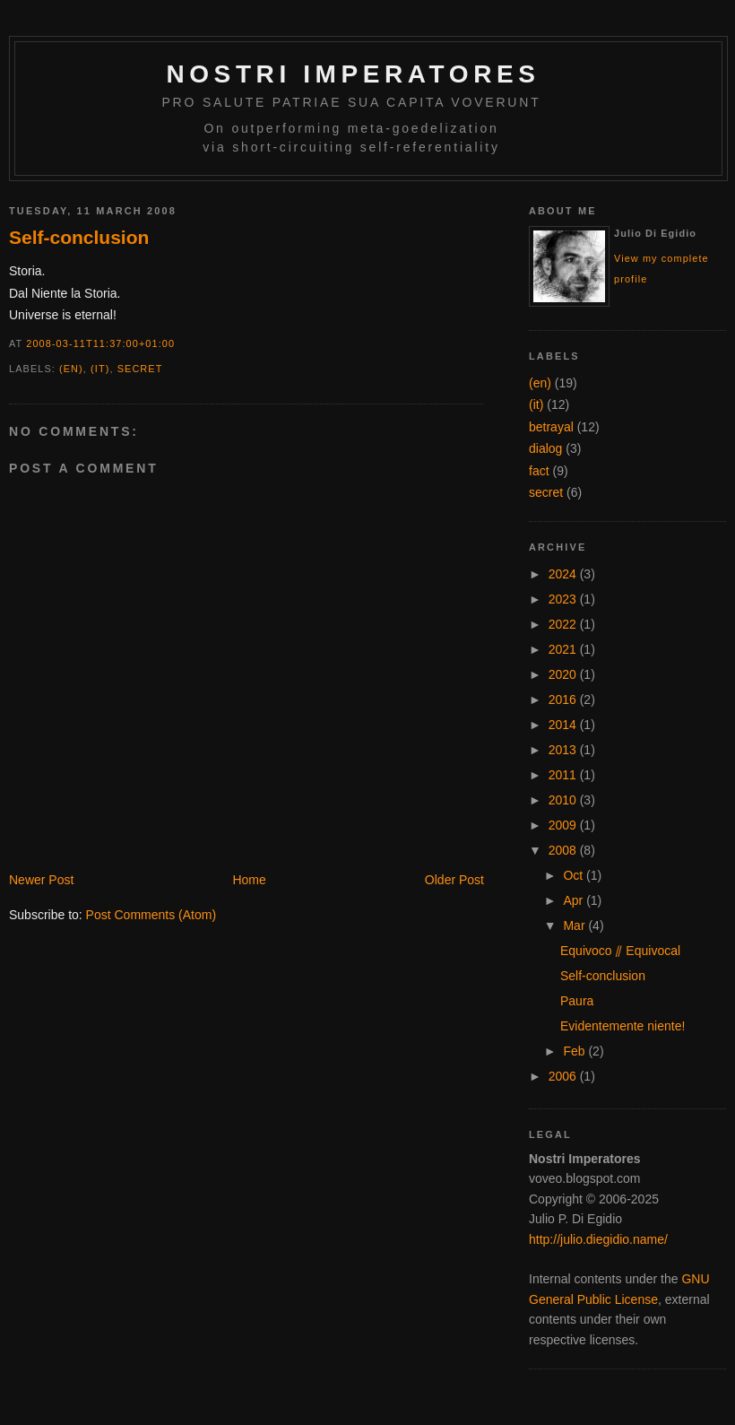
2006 (564, 1076)
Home (248, 880)
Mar (575, 925)
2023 (564, 599)
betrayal (551, 427)
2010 (564, 800)
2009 (564, 825)
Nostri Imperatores (353, 74)
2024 (564, 574)
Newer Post (41, 880)
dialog (545, 448)
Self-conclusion (79, 237)
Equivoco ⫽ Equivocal (620, 950)
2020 (564, 674)
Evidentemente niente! (622, 1026)
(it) (100, 368)
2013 (564, 750)
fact (539, 471)
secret (140, 368)
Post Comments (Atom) (151, 915)
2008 (564, 850)
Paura (576, 1001)
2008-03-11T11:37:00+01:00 (100, 343)
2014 (564, 724)
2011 (564, 775)
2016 (564, 699)
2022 (564, 624)
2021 (564, 649)
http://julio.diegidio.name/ (598, 1239)
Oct (574, 875)
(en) (71, 368)
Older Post (454, 880)
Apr (574, 900)
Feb (575, 1051)
